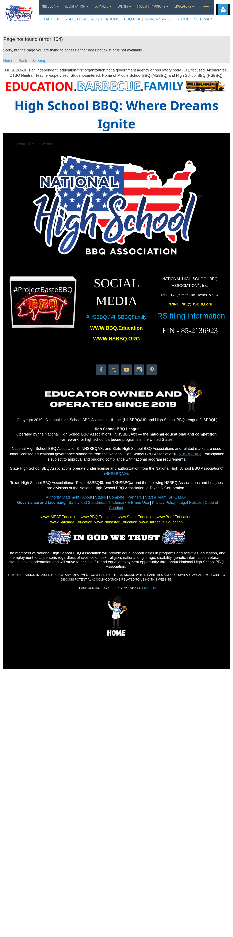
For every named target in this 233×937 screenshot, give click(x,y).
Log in (223, 9)
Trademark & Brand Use (128, 502)
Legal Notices (190, 502)
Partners (134, 497)
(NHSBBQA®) (189, 454)
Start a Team (156, 497)
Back (23, 61)
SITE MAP (203, 19)
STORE (183, 19)
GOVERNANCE (158, 19)
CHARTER (50, 19)
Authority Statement (62, 497)
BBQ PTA (132, 19)
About (87, 497)
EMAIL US (149, 588)
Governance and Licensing (41, 502)
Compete (116, 497)
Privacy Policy (164, 502)
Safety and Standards (87, 502)
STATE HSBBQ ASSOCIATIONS (91, 19)
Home (8, 61)
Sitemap (39, 61)
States (100, 497)
